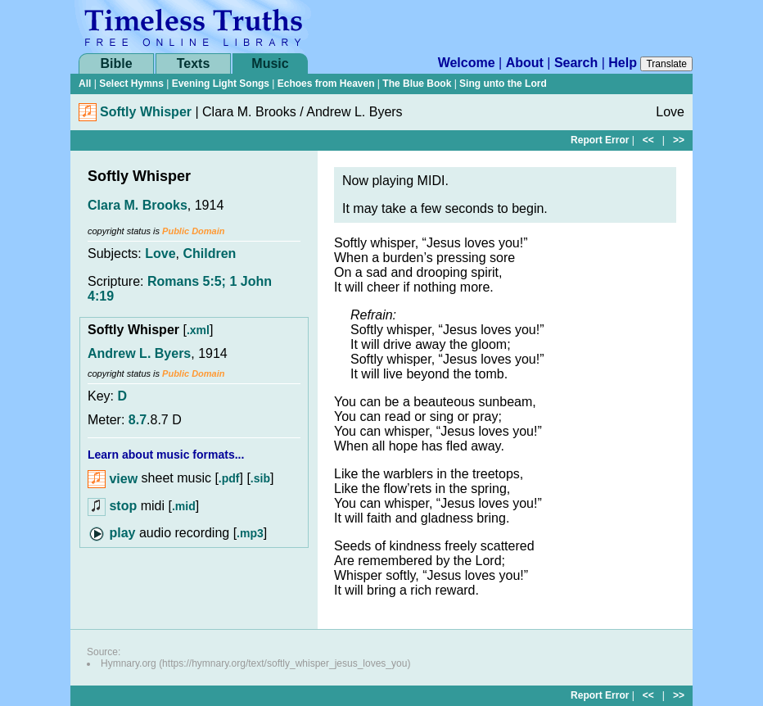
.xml (198, 330)
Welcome (466, 63)
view (113, 479)
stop (123, 506)
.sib (260, 479)
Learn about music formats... (166, 454)
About (525, 63)
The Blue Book (416, 83)
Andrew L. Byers (139, 353)
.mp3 (250, 533)
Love (160, 253)
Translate (666, 64)
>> (678, 140)
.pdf (229, 479)
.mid (184, 506)
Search (576, 63)
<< (648, 140)
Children (210, 253)
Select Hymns (131, 83)
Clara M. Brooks (137, 205)
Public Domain (193, 231)
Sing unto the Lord (503, 83)
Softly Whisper (146, 112)
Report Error (600, 140)
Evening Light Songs (220, 83)
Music (269, 63)
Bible (116, 63)
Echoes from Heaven (326, 83)
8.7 (138, 420)
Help (622, 63)
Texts (193, 63)
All (85, 83)
